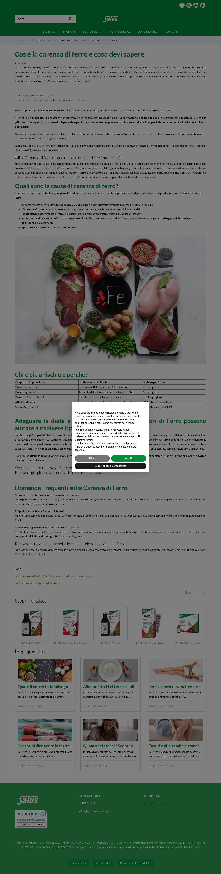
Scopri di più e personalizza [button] (110, 465)
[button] (144, 407)
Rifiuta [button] (92, 458)
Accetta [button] (128, 458)
